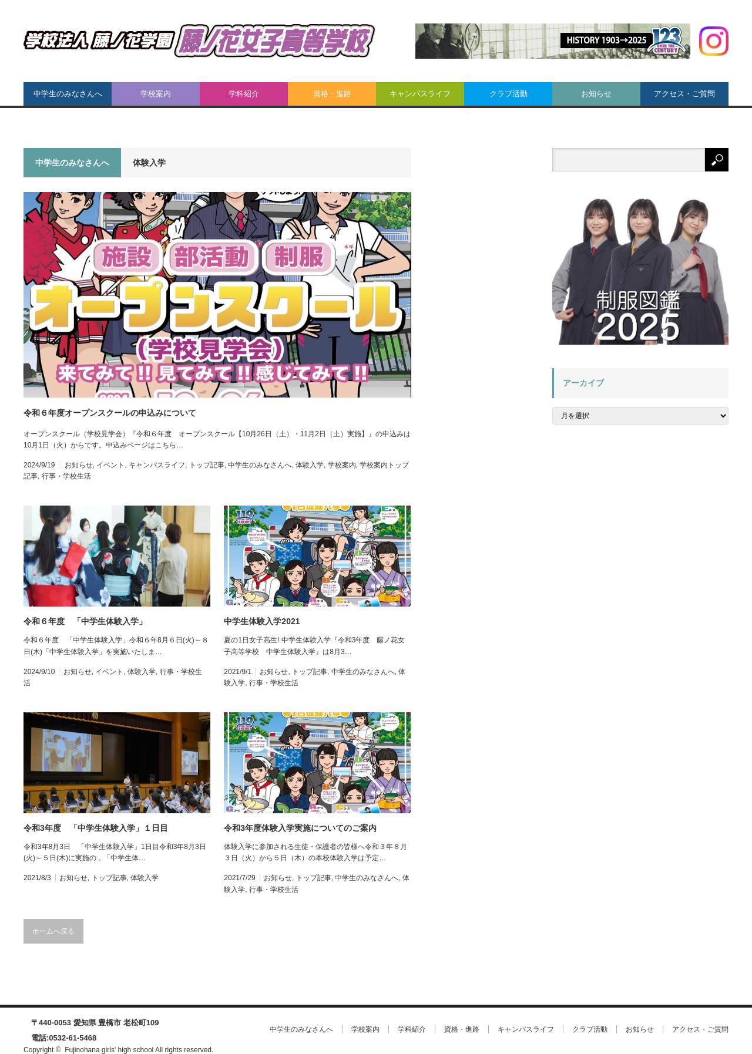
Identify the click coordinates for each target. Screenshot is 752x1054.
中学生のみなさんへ (67, 93)
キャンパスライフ (420, 93)
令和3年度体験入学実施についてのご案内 (300, 828)
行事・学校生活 (66, 476)
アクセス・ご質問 (684, 93)
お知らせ (596, 93)
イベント (110, 465)
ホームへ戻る (53, 931)
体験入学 (310, 465)
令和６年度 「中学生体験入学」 (85, 621)
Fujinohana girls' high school (109, 1050)
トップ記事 (206, 465)
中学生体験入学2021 (262, 621)
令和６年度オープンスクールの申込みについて (110, 412)
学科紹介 (244, 93)
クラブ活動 (508, 93)
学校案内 (155, 93)
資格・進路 (332, 93)
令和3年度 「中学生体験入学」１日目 (96, 828)
